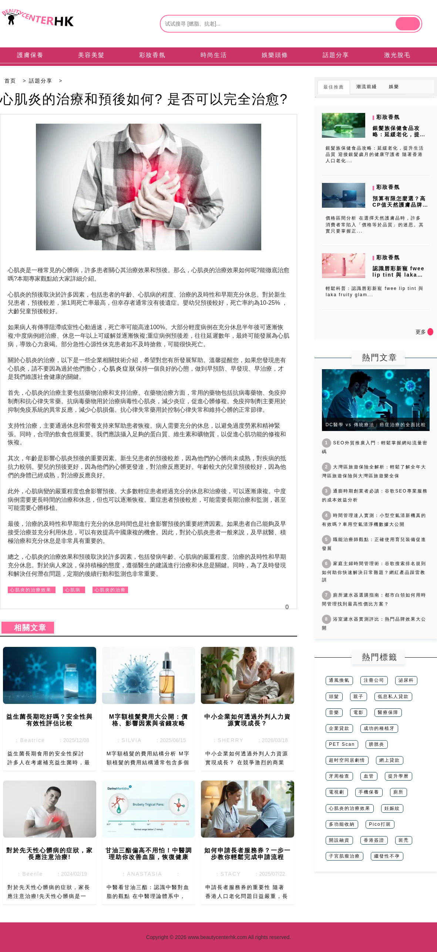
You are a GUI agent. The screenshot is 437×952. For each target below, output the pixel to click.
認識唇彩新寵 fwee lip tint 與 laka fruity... (399, 274)
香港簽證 (374, 840)
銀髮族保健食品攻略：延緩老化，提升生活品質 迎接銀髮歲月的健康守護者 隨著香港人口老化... (375, 154)
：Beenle (27, 874)
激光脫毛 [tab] (397, 55)
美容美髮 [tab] (91, 55)
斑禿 (404, 840)
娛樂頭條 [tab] (275, 55)
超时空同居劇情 (347, 760)
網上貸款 (389, 760)
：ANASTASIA (139, 874)
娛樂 (394, 86)
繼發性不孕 (387, 856)
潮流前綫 (366, 86)
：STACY (225, 874)
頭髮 (334, 696)
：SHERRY (226, 740)
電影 (358, 712)
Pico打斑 (380, 824)
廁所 (398, 792)
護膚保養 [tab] (30, 55)
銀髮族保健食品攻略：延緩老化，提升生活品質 (399, 134)
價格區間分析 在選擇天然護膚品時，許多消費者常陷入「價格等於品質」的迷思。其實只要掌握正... (375, 224)
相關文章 (28, 628)
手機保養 (369, 792)
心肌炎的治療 (110, 589)
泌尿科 (406, 680)
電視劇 (336, 792)
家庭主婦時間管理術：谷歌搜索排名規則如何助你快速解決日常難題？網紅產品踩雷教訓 (374, 571)
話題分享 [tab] (336, 55)
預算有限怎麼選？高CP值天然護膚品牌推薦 (400, 205)
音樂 (334, 712)
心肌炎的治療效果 (30, 589)
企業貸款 (339, 728)
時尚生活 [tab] (214, 55)
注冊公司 (374, 680)
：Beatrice (27, 740)
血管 (369, 776)
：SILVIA (126, 740)
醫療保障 (388, 712)
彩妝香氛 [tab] (152, 55)
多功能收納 (342, 824)
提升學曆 (398, 776)
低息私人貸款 (393, 696)
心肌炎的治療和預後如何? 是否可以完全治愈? (144, 99)
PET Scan (342, 744)
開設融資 (339, 840)
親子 (358, 696)
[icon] (430, 331)
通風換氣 (339, 680)
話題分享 (41, 81)
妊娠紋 (392, 808)
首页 (10, 81)
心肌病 (73, 589)
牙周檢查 (339, 776)
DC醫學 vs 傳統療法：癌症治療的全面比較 (376, 424)
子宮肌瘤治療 (344, 856)
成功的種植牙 (379, 728)
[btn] (408, 23)
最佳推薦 (333, 87)
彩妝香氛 (388, 117)
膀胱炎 (376, 744)
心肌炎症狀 (119, 368)
